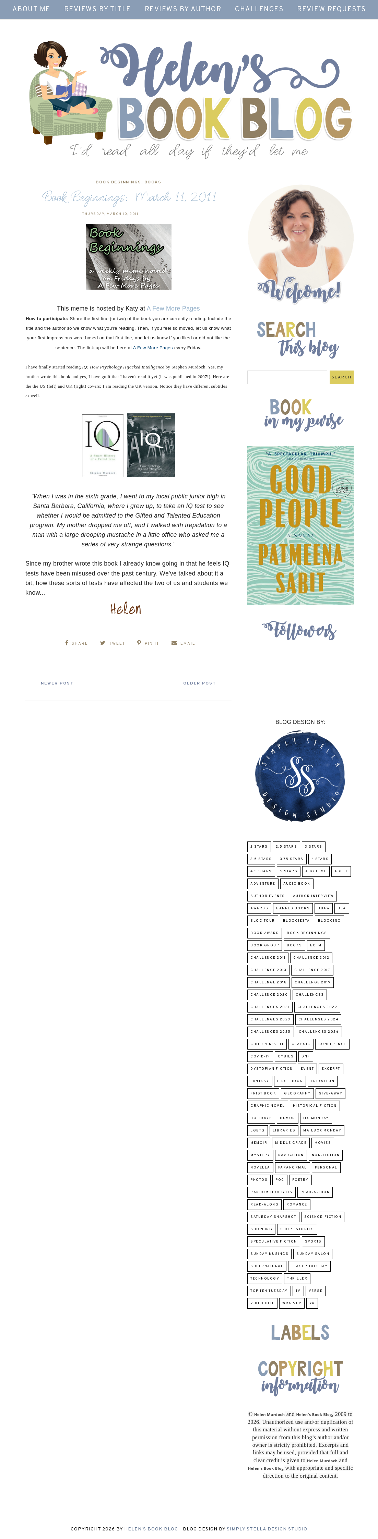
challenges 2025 (270, 1032)
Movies (323, 1143)
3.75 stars (292, 859)
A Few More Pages (173, 308)
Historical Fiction (315, 1106)
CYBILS (286, 1056)
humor (287, 1118)
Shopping (261, 1229)
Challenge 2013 (268, 970)
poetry (300, 1180)
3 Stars (313, 847)
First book (290, 1081)
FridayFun (323, 1081)
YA (312, 1303)
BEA (342, 908)
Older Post (198, 683)
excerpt (331, 1069)
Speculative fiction (273, 1241)
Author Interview (313, 896)
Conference (332, 1044)
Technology (264, 1278)
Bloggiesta (296, 921)
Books (153, 182)
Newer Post (58, 683)
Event (307, 1069)
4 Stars (320, 859)
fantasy (259, 1081)
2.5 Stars (286, 847)
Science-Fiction (323, 1217)
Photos (259, 1180)
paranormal (292, 1167)
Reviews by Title (97, 9)
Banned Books (293, 908)
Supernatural (266, 1266)
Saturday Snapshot (273, 1217)
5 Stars (289, 871)
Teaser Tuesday (309, 1266)
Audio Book (296, 884)
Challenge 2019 (313, 982)
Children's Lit (267, 1044)
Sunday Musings (269, 1254)
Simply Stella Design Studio (267, 1529)
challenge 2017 (312, 970)
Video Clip (262, 1303)
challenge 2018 (268, 982)
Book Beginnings (118, 182)
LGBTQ (257, 1130)
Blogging (329, 921)
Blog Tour (262, 921)
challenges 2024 (318, 1019)
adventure (262, 884)
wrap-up (292, 1303)
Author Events (267, 896)
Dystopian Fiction (271, 1069)
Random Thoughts (271, 1192)
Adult (341, 871)
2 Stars (259, 847)
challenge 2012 (311, 958)
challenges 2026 (319, 1032)
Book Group (264, 945)
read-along (264, 1204)
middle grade (291, 1143)
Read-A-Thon (315, 1192)
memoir (258, 1143)
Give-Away (331, 1093)
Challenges (259, 9)
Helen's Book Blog (151, 1529)
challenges (310, 995)
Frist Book (263, 1093)
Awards (259, 908)
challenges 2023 (270, 1019)
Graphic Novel (267, 1106)
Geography (297, 1093)
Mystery (260, 1155)
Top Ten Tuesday (269, 1291)
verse (316, 1291)
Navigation (291, 1155)
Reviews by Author (183, 9)
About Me (31, 9)
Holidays (261, 1118)
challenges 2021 (270, 1007)
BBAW (324, 908)
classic (301, 1044)
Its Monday (316, 1118)
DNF (306, 1056)
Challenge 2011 (267, 958)
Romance (296, 1204)
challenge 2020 (269, 995)
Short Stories (297, 1229)
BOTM (316, 945)
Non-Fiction (326, 1155)
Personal (326, 1167)
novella (260, 1167)
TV (298, 1291)
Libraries (284, 1130)
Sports (313, 1241)
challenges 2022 (317, 1007)
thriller (297, 1278)
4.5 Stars (261, 871)
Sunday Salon (312, 1254)
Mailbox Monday (322, 1130)
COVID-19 (260, 1056)
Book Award (264, 933)
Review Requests (331, 9)
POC (279, 1180)
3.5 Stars (261, 859)
